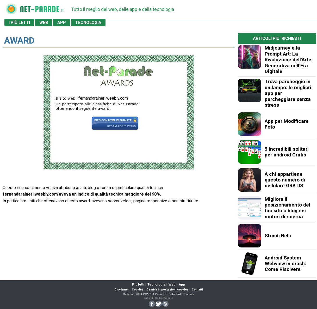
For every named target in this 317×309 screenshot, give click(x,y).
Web (172, 284)
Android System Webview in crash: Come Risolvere (285, 263)
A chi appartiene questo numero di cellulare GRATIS (285, 180)
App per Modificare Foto (287, 124)
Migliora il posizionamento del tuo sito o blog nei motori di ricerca (287, 208)
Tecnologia (156, 284)
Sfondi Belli (278, 236)
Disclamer (121, 289)
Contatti (197, 289)
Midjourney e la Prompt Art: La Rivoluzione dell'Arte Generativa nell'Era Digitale (288, 59)
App (182, 284)
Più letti (138, 284)
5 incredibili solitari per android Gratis (287, 152)
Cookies (138, 289)
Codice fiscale (164, 297)
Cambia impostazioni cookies (168, 289)
